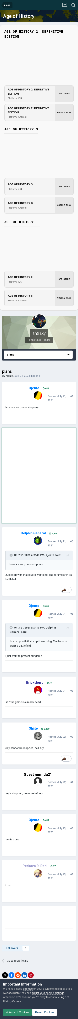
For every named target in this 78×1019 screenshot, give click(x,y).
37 (49, 683)
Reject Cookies (44, 1012)
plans (36, 375)
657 (46, 388)
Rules (47, 339)
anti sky (39, 333)
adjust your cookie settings (48, 992)
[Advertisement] (39, 470)
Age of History (18, 16)
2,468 (45, 729)
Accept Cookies (17, 1012)
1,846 (53, 533)
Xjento (9, 375)
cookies (28, 988)
